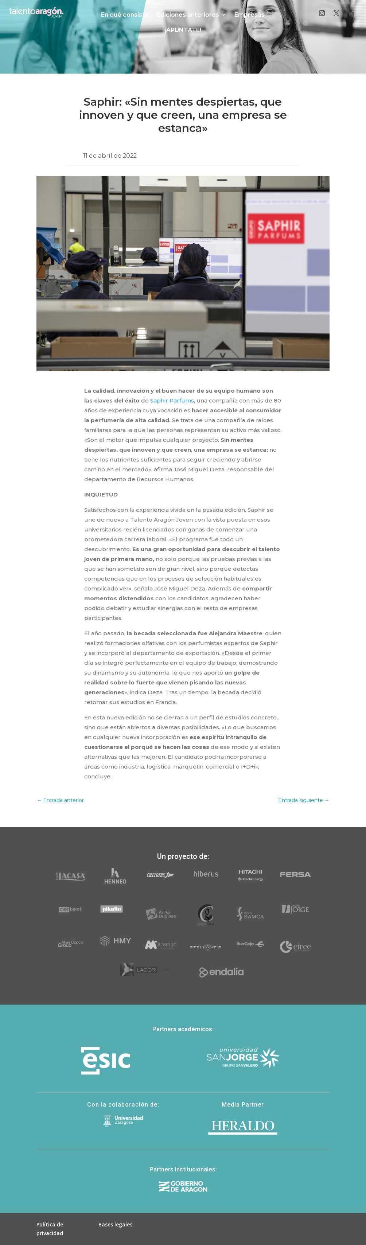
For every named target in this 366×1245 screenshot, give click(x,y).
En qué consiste (125, 14)
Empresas (249, 14)
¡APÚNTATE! (183, 30)
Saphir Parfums (172, 400)
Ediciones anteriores (188, 14)
